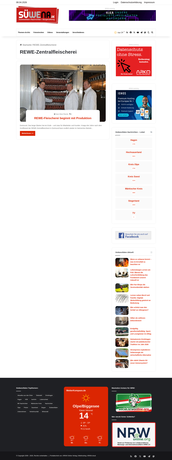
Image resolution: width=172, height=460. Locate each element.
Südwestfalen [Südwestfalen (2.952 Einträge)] (53, 407)
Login (115, 2)
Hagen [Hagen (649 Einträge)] (19, 399)
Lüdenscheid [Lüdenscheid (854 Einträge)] (44, 399)
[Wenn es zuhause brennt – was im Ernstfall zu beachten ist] (122, 262)
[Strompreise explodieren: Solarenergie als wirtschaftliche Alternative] (122, 352)
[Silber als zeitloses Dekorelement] (122, 321)
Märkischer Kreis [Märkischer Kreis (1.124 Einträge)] (36, 403)
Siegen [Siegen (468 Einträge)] (43, 407)
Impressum (149, 2)
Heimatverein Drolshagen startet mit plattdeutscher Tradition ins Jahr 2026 (140, 341)
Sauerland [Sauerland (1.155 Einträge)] (34, 407)
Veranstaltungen (62, 32)
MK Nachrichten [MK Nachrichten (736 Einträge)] (22, 403)
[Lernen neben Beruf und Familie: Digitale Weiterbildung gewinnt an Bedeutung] (122, 298)
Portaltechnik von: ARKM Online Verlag (63, 456)
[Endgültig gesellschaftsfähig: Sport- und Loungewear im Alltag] (122, 331)
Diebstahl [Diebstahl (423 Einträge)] (39, 395)
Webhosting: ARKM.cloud (87, 456)
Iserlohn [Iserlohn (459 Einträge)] (33, 399)
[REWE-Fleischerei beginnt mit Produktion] (63, 93)
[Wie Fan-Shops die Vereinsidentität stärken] (122, 287)
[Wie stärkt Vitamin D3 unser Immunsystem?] (122, 363)
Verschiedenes (78, 32)
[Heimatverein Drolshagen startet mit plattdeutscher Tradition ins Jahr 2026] (122, 342)
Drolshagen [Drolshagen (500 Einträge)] (49, 395)
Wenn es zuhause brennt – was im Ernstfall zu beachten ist (140, 261)
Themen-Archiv (24, 32)
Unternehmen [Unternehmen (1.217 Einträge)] (21, 411)
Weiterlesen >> (28, 133)
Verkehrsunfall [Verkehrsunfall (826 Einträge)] (34, 411)
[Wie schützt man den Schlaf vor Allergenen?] (122, 310)
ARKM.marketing (110, 8)
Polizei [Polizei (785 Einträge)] (26, 407)
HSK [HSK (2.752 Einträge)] (26, 399)
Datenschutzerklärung (131, 2)
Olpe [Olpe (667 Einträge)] (18, 407)
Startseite (26, 45)
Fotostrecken (38, 32)
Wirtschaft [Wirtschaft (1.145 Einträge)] (45, 411)
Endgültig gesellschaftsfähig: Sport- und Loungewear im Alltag (140, 331)
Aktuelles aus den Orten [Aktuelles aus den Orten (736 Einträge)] (25, 395)
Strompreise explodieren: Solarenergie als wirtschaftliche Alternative (140, 352)
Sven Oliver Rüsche (62, 110)
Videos (50, 32)
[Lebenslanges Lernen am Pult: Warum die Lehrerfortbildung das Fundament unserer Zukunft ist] (122, 273)
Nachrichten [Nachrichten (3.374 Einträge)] (49, 403)
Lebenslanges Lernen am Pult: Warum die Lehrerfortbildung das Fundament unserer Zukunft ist (140, 275)
